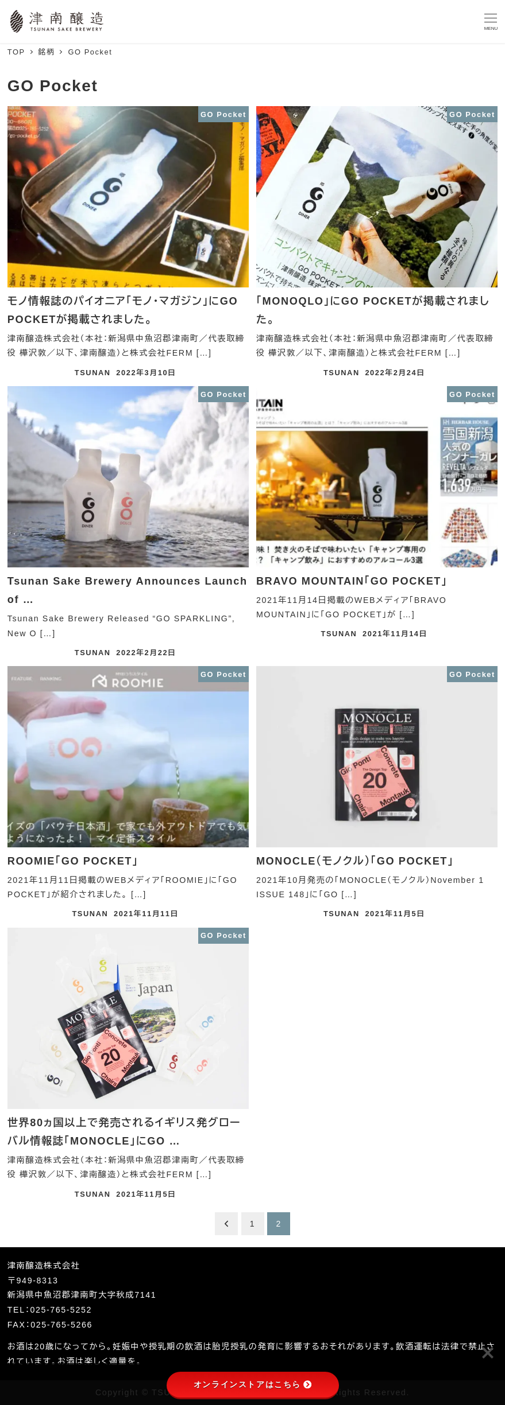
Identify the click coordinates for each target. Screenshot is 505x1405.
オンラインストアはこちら (252, 1384)
